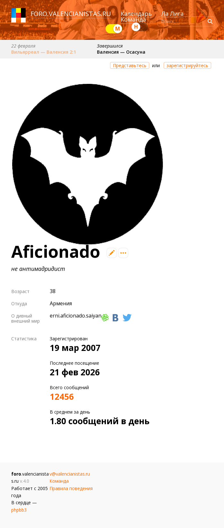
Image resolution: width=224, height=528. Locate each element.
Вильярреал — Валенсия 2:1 (43, 52)
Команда (133, 19)
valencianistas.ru (80, 13)
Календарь (136, 13)
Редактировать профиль (112, 253)
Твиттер (127, 317)
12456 (62, 396)
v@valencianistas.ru (69, 474)
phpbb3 (19, 510)
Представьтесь (129, 65)
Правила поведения (71, 488)
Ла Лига (172, 13)
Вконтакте (115, 317)
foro (38, 13)
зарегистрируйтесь (187, 65)
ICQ (104, 317)
